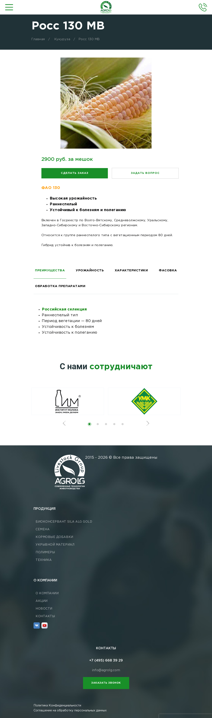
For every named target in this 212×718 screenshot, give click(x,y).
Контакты (45, 616)
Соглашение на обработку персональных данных (70, 710)
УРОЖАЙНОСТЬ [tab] (90, 270)
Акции (42, 601)
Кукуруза (62, 39)
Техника (44, 560)
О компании (47, 593)
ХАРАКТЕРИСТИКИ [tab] (131, 270)
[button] (89, 424)
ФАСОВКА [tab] (168, 270)
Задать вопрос (145, 173)
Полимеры (45, 552)
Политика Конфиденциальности (57, 705)
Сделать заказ (74, 173)
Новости (44, 608)
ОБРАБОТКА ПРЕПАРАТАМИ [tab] (60, 286)
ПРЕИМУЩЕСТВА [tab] (50, 270)
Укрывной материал (55, 545)
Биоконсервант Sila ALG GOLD (64, 522)
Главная (38, 39)
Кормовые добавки (54, 537)
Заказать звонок (106, 683)
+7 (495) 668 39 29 (106, 660)
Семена (42, 529)
